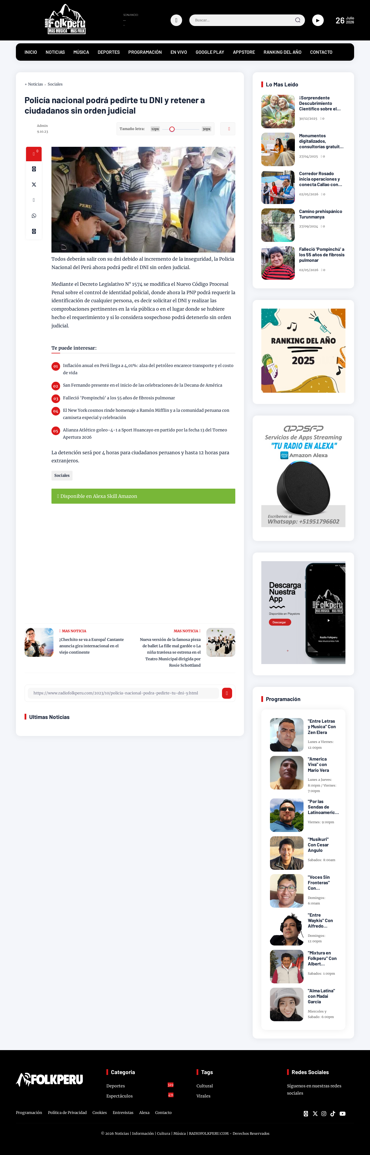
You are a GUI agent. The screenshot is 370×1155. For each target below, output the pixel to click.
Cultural (205, 1086)
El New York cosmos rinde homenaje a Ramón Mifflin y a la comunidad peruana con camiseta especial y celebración (146, 414)
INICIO (31, 52)
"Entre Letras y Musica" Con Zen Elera (322, 726)
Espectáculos (140, 1096)
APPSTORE (244, 52)
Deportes (140, 1085)
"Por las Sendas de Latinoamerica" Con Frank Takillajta (323, 806)
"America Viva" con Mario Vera (318, 764)
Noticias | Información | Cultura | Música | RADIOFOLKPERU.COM (172, 1133)
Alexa (144, 1112)
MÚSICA (81, 52)
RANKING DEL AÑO (282, 52)
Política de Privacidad (67, 1112)
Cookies (99, 1112)
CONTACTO (321, 52)
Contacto (163, 1112)
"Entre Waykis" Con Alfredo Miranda (320, 920)
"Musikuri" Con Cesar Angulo (318, 844)
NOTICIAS (55, 52)
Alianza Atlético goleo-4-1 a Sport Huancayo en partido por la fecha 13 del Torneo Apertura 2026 (145, 433)
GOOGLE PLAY (210, 52)
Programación (29, 1112)
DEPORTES (109, 52)
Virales (203, 1096)
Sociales (55, 84)
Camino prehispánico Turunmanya (320, 213)
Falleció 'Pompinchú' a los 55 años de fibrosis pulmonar (119, 398)
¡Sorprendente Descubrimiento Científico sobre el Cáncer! (318, 103)
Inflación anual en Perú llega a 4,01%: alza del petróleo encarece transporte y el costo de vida (148, 369)
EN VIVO (179, 52)
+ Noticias (34, 84)
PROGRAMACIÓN (145, 52)
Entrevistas (123, 1112)
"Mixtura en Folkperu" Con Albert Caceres (322, 958)
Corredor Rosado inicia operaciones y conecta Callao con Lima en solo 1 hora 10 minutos (321, 178)
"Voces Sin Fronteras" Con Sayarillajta (319, 882)
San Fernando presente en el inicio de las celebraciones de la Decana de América (142, 385)
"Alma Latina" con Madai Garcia (321, 996)
